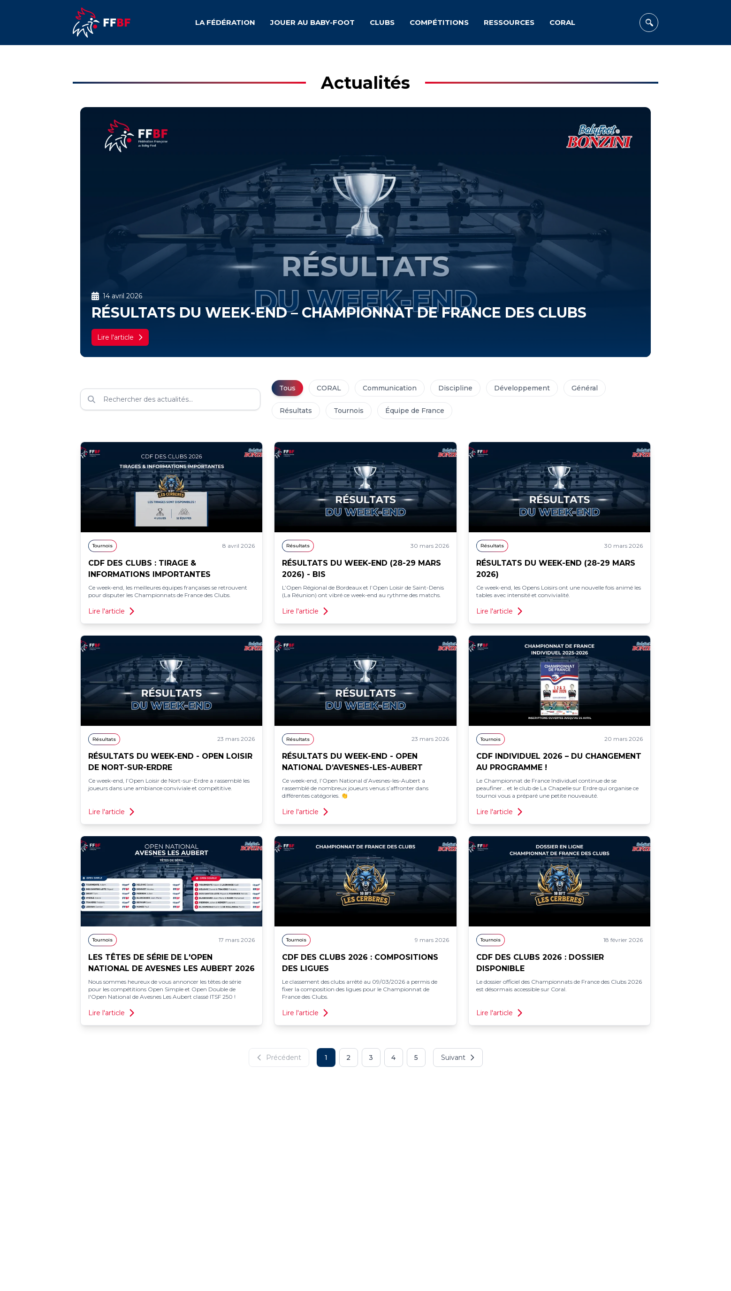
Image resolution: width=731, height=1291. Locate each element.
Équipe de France (414, 410)
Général (584, 388)
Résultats (296, 410)
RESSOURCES (509, 22)
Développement (522, 388)
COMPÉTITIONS (439, 22)
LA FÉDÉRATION (225, 22)
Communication (390, 388)
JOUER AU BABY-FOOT (312, 22)
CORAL (562, 22)
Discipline (455, 388)
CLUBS (382, 22)
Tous (287, 388)
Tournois (349, 410)
